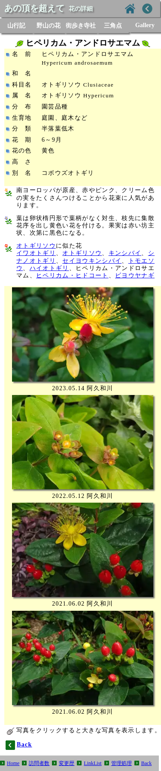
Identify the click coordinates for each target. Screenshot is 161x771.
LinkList (92, 763)
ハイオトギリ (49, 268)
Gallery (145, 25)
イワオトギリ (36, 253)
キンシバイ (125, 253)
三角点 (113, 25)
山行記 (16, 25)
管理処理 (121, 763)
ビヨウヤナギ (135, 275)
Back (146, 763)
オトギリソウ (36, 245)
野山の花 (48, 25)
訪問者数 (39, 763)
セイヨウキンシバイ (92, 261)
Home (13, 763)
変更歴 (66, 763)
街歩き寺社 (81, 25)
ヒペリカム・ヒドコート (72, 275)
